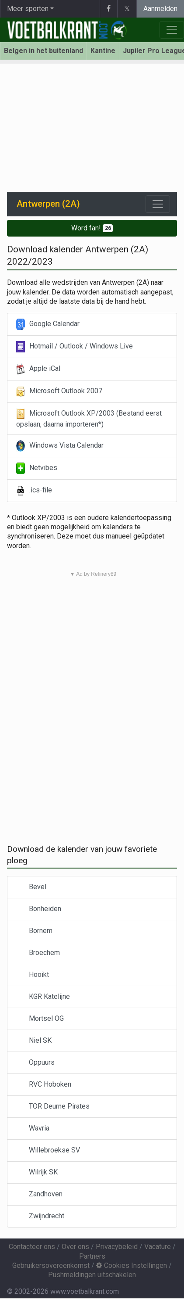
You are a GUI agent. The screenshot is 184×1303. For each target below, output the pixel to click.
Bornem (34, 931)
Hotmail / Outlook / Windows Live (74, 346)
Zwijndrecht (40, 1216)
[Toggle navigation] (158, 204)
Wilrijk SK (37, 1172)
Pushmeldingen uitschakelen (92, 1275)
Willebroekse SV (48, 1150)
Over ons (75, 1246)
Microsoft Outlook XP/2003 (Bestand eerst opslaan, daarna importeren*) (89, 418)
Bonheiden (38, 909)
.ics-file (34, 490)
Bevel (31, 887)
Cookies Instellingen (131, 1265)
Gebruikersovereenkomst (51, 1265)
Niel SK (34, 1040)
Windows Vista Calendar (60, 446)
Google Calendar (48, 324)
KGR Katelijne (43, 996)
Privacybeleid (117, 1246)
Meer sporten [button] (28, 8)
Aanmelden (160, 8)
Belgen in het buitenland (43, 51)
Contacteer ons (32, 1246)
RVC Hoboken (43, 1084)
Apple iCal (38, 369)
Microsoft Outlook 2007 (59, 391)
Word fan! (92, 228)
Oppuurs (35, 1062)
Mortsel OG (40, 1018)
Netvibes (36, 468)
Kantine (102, 51)
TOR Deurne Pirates (53, 1106)
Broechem (38, 953)
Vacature (157, 1246)
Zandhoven (39, 1194)
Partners (92, 1256)
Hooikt (32, 974)
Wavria (32, 1128)
